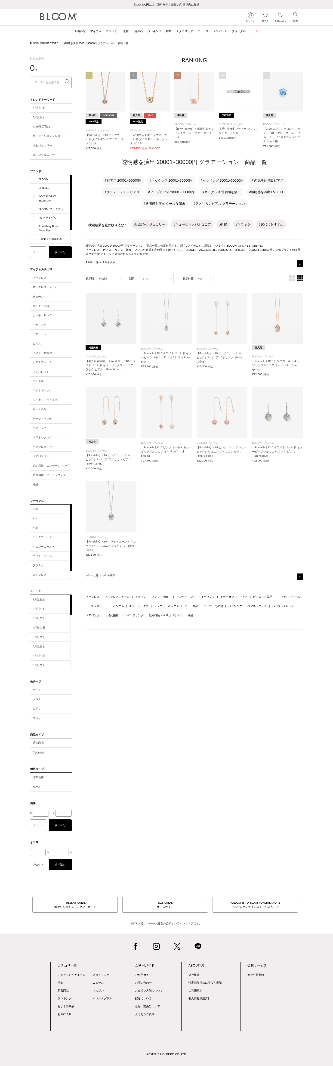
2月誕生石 (39, 608)
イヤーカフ (39, 334)
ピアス (37, 343)
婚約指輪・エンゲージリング (51, 465)
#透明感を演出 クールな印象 (164, 203)
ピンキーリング (42, 315)
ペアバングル (41, 456)
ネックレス (39, 277)
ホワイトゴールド (44, 556)
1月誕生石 (39, 599)
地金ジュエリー (42, 145)
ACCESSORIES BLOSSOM (47, 198)
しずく (37, 708)
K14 (35, 518)
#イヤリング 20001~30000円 (222, 180)
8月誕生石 (39, 665)
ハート (37, 689)
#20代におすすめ (271, 224)
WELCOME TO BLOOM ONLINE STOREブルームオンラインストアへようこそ (255, 904)
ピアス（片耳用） (44, 353)
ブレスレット (41, 371)
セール (37, 786)
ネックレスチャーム (45, 287)
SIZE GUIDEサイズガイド (165, 904)
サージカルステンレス (46, 136)
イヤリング (39, 324)
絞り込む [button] (60, 252)
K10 (35, 528)
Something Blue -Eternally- (48, 228)
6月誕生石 (39, 646)
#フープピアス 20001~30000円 (171, 192)
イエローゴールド (44, 546)
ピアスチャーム (42, 362)
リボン (37, 718)
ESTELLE (43, 187)
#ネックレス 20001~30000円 (171, 180)
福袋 (35, 484)
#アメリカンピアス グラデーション (219, 203)
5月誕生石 (39, 117)
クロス (37, 699)
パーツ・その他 (42, 418)
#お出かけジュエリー (149, 224)
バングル (38, 381)
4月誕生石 (39, 107)
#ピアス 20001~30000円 (123, 180)
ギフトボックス (42, 390)
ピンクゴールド (42, 537)
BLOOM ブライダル (50, 209)
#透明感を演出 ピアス (268, 180)
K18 (35, 509)
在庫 (131, 278)
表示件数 (188, 278)
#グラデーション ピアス (122, 192)
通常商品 (38, 742)
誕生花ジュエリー (44, 154)
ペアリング (39, 428)
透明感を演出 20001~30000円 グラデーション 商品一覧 (96, 43)
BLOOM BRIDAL (259, 249)
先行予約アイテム (100, 254)
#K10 (223, 224)
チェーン (38, 296)
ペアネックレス (42, 437)
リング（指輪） (42, 306)
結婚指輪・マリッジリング (49, 475)
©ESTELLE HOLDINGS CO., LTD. (166, 1054)
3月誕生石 (39, 618)
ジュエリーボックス (45, 400)
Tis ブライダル (47, 217)
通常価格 (38, 777)
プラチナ (38, 565)
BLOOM (43, 179)
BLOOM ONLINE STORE (44, 43)
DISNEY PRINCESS (50, 239)
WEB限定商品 (41, 126)
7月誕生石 (39, 655)
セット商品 (39, 409)
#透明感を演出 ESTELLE (266, 192)
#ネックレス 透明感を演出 (221, 192)
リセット (37, 252)
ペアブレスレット (44, 447)
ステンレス (39, 574)
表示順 (90, 278)
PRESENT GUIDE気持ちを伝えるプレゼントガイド (75, 904)
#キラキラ (242, 224)
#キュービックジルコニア (192, 224)
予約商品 (38, 752)
